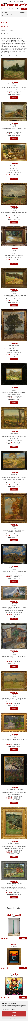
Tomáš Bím (14, 945)
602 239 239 (23, 12)
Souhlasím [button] (14, 1012)
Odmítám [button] (14, 1015)
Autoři (5, 19)
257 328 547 (6, 12)
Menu (24, 9)
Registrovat (10, 1)
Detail (14, 97)
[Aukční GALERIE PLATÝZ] (14, 6)
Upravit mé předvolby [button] (14, 1017)
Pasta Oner (14, 974)
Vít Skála (9, 19)
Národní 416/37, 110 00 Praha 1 (10, 15)
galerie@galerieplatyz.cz (9, 14)
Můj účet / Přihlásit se (19, 2)
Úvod (2, 19)
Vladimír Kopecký (14, 915)
